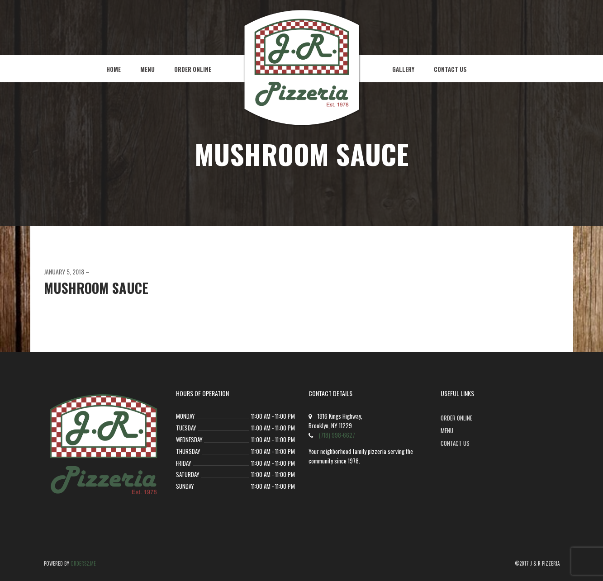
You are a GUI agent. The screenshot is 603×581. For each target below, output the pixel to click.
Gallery (403, 69)
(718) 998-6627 (337, 434)
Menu (147, 69)
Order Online (192, 69)
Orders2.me (83, 563)
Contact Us (450, 69)
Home (113, 69)
